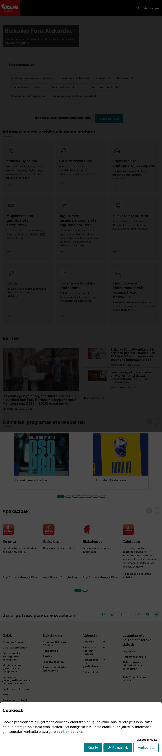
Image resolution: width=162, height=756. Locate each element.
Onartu (95, 748)
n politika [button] (69, 732)
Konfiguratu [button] (148, 748)
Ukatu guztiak (119, 748)
